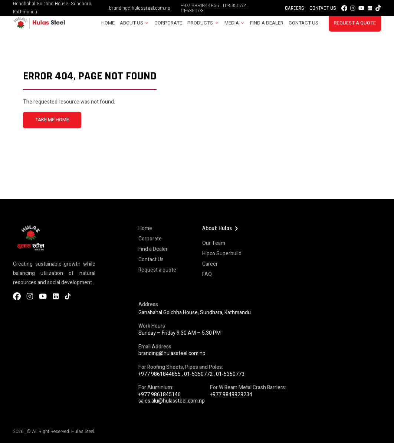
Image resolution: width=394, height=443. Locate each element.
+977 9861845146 (159, 394)
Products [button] (200, 23)
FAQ (207, 274)
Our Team (213, 243)
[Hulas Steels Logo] (39, 28)
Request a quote (157, 270)
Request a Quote (355, 23)
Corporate (168, 23)
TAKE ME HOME (52, 120)
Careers (294, 8)
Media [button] (231, 23)
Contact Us (322, 8)
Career (210, 264)
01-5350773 (192, 10)
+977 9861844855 (200, 5)
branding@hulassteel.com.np (139, 8)
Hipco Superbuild (222, 253)
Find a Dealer (266, 23)
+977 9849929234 (231, 394)
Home (108, 23)
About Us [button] (131, 23)
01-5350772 (234, 5)
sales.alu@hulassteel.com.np (171, 401)
